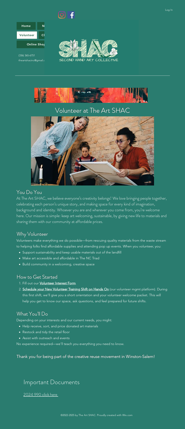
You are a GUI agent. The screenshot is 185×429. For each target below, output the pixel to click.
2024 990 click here (40, 394)
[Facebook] (71, 14)
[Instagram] (62, 14)
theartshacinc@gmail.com (33, 60)
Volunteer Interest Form (58, 283)
